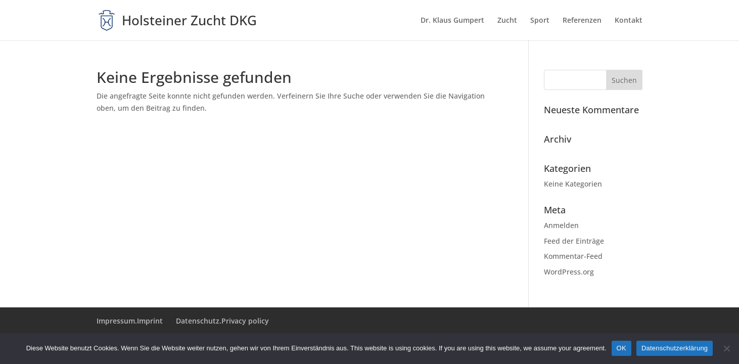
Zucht (507, 21)
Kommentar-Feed (573, 256)
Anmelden (561, 225)
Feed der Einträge (574, 241)
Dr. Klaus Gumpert (452, 21)
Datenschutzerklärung (674, 348)
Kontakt (628, 21)
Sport (539, 21)
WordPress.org (569, 272)
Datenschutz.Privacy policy (222, 321)
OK (621, 348)
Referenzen (582, 21)
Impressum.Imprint (130, 321)
